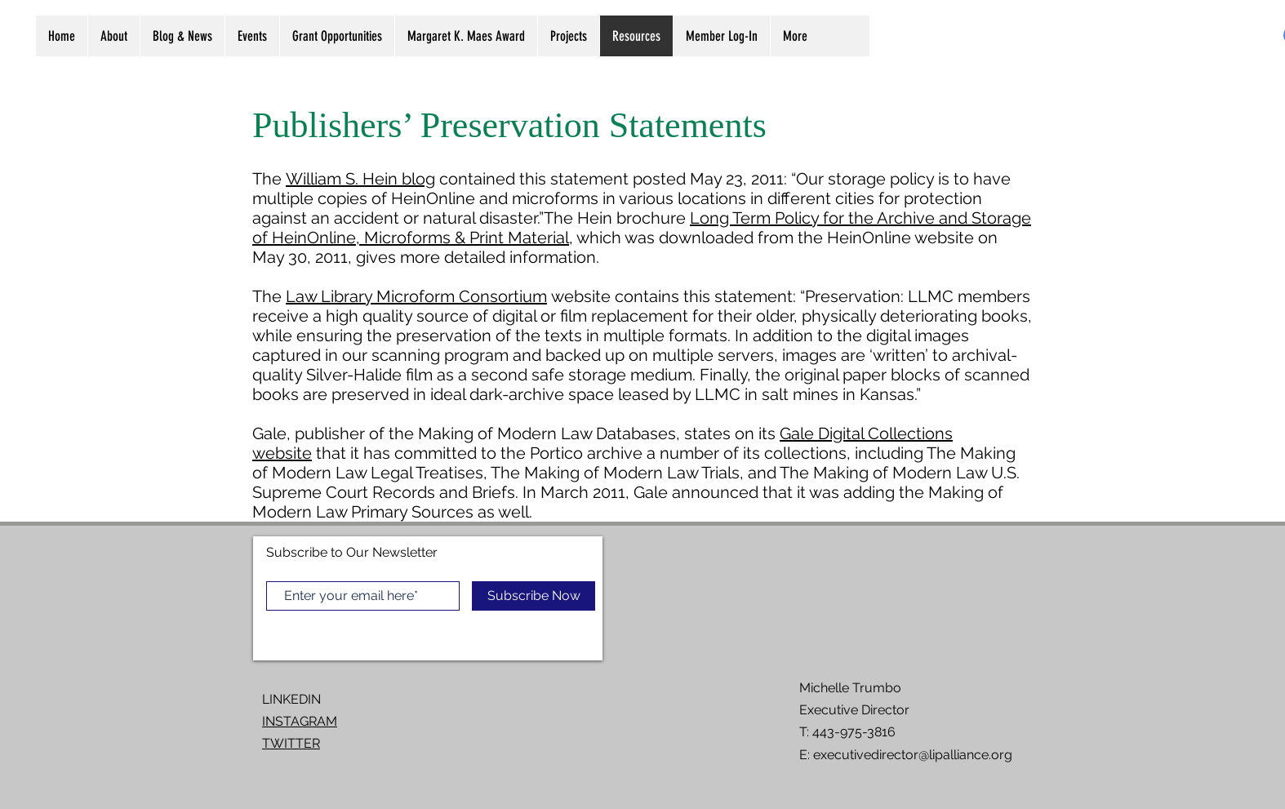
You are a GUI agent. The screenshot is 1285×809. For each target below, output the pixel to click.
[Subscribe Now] (533, 596)
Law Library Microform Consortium (416, 296)
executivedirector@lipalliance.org (912, 754)
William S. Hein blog (360, 179)
